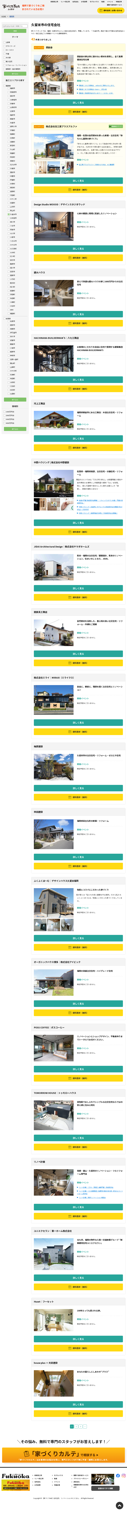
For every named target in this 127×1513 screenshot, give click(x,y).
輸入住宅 (9, 61)
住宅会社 (75, 1)
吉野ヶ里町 (14, 359)
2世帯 (8, 42)
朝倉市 (12, 119)
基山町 (12, 363)
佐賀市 (12, 321)
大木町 (12, 252)
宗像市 (12, 103)
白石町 (12, 390)
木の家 (8, 57)
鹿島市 (12, 344)
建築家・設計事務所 (13, 69)
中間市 (12, 176)
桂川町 (12, 287)
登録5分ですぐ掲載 (102, 1499)
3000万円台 (10, 419)
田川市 (12, 268)
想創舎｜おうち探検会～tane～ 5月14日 (93, 89)
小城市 (12, 348)
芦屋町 (12, 180)
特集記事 (119, 1)
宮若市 (12, 271)
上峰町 (12, 367)
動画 (102, 1)
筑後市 (12, 229)
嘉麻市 (12, 275)
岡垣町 (12, 187)
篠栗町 (12, 134)
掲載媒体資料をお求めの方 (81, 1497)
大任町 (12, 306)
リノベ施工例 (65, 1)
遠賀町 (12, 191)
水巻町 (12, 183)
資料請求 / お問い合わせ (112, 10)
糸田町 (12, 298)
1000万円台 (10, 411)
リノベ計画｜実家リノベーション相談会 (92, 1205)
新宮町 (12, 145)
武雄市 (12, 340)
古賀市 (12, 111)
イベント (110, 1)
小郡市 (12, 237)
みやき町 (13, 371)
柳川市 (12, 222)
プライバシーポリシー (81, 1490)
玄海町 (12, 374)
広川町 (12, 256)
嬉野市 (12, 351)
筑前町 (12, 157)
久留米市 (13, 214)
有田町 (12, 378)
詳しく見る (78, 102)
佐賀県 (8, 318)
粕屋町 (12, 153)
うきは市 (13, 241)
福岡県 (8, 86)
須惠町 (12, 142)
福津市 (12, 115)
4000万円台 (10, 423)
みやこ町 (13, 199)
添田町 (12, 294)
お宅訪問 (84, 1)
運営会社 (76, 1493)
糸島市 (12, 122)
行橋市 (12, 168)
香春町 (12, 290)
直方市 (12, 260)
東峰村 (12, 161)
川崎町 (12, 302)
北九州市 (13, 164)
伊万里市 (13, 332)
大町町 (12, 382)
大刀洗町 (13, 248)
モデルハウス (94, 1)
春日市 (12, 96)
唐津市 (12, 325)
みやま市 (13, 245)
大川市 (12, 233)
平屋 (7, 54)
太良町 (12, 394)
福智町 (12, 313)
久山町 (12, 149)
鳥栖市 (12, 329)
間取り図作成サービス (114, 5)
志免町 (12, 138)
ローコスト (10, 50)
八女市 (12, 226)
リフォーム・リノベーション (16, 65)
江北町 (12, 386)
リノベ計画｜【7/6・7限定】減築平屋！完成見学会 (96, 1195)
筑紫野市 (13, 92)
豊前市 (12, 172)
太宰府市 (13, 107)
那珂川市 (13, 126)
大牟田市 (13, 218)
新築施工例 (54, 1)
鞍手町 (12, 283)
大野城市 (13, 100)
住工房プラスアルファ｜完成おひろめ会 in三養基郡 (96, 165)
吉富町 (12, 203)
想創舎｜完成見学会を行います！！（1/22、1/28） (96, 93)
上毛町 (12, 206)
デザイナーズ (10, 46)
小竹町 (12, 279)
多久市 (12, 336)
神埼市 (12, 355)
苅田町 (12, 195)
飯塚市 (12, 264)
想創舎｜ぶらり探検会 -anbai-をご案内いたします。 (97, 85)
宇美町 (12, 130)
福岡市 (12, 88)
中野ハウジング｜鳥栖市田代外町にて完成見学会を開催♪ (98, 516)
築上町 (12, 210)
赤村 (11, 310)
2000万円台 (10, 415)
